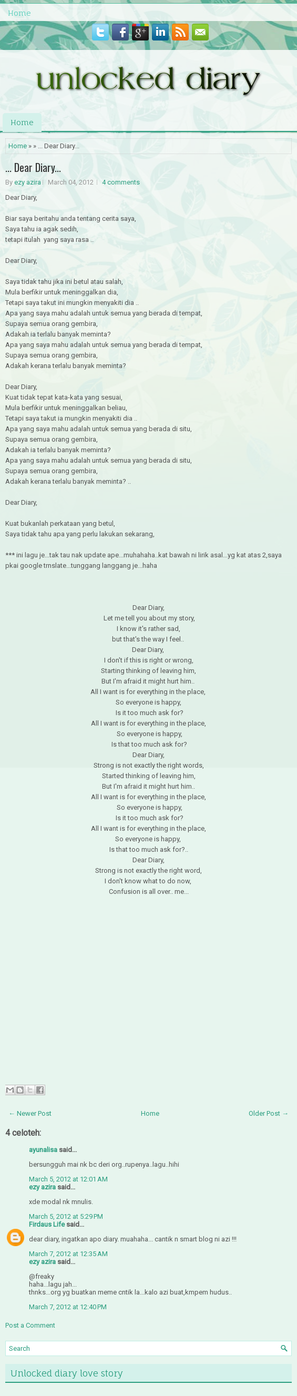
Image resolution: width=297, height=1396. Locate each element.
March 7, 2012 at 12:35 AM (68, 1254)
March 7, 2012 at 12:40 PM (68, 1307)
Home (19, 12)
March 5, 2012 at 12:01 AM (68, 1179)
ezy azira (27, 182)
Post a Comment (30, 1325)
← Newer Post (30, 1113)
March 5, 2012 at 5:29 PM (66, 1216)
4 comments (121, 182)
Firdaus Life (47, 1224)
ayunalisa (43, 1150)
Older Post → (269, 1113)
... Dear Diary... (33, 167)
